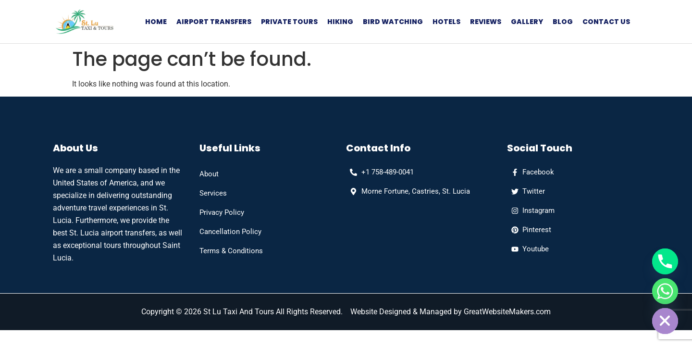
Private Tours (289, 21)
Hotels (446, 21)
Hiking (340, 21)
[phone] (380, 172)
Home (156, 21)
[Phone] (665, 261)
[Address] (408, 191)
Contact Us (606, 21)
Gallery (527, 21)
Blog (563, 21)
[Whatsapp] (665, 291)
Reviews (485, 21)
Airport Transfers (213, 21)
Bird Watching (393, 21)
